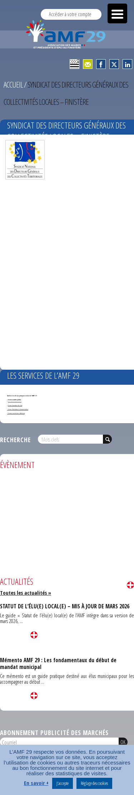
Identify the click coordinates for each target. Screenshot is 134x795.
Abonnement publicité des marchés (54, 732)
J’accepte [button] (62, 783)
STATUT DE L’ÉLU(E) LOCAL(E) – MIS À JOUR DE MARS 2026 (64, 606)
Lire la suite (130, 585)
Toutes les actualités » (25, 592)
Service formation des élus (15, 405)
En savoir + (36, 782)
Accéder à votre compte (70, 14)
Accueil (13, 84)
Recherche (15, 439)
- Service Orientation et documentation (17, 409)
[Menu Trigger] (117, 13)
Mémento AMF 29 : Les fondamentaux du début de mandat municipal (58, 663)
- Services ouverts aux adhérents (16, 413)
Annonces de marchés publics (14, 401)
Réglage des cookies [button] (94, 783)
